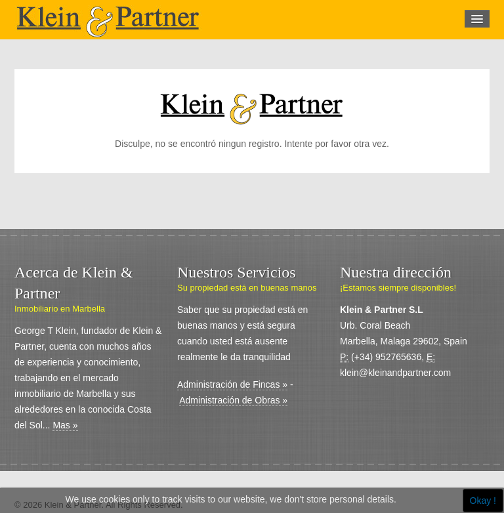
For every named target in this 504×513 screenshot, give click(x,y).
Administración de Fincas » (232, 384)
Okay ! (483, 500)
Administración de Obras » (233, 400)
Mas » (64, 425)
